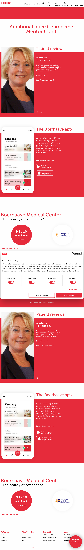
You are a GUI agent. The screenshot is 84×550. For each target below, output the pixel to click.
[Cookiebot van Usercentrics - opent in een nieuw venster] (73, 253)
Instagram (4, 540)
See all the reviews (44, 80)
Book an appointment (49, 540)
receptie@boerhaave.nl (49, 537)
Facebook (3, 534)
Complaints (67, 534)
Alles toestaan (69, 295)
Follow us (5, 532)
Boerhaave (6, 3)
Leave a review (8, 249)
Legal (66, 532)
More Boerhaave (26, 537)
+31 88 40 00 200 (48, 534)
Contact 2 (47, 532)
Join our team (26, 543)
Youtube (3, 537)
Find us (35, 547)
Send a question (47, 543)
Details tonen (73, 289)
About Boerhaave (29, 532)
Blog (23, 534)
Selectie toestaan (42, 295)
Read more (40, 75)
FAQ (23, 540)
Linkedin (3, 543)
